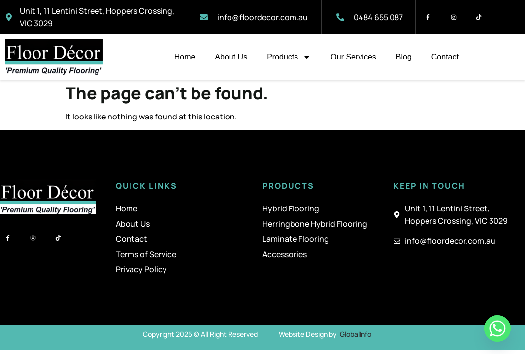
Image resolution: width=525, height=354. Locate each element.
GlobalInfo (355, 334)
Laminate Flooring (295, 239)
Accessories (284, 254)
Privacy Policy (141, 269)
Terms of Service (146, 254)
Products (289, 57)
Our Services (353, 57)
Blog (404, 57)
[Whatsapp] (497, 328)
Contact (445, 57)
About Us (231, 57)
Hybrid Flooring (290, 208)
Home (185, 57)
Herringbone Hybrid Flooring (314, 223)
